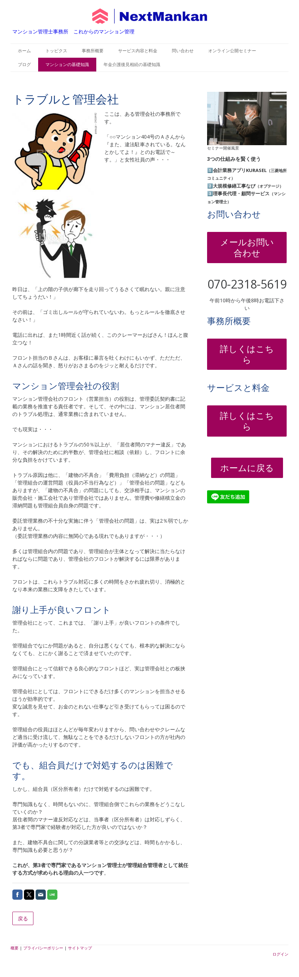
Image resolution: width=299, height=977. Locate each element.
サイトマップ (80, 948)
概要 (15, 948)
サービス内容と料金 (137, 51)
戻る (23, 918)
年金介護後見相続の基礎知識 (132, 64)
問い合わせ (183, 51)
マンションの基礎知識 (67, 64)
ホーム (24, 51)
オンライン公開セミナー (232, 51)
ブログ (24, 64)
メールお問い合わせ (247, 247)
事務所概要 (93, 51)
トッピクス (56, 51)
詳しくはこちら (247, 354)
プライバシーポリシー (43, 948)
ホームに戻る (247, 468)
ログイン (280, 954)
